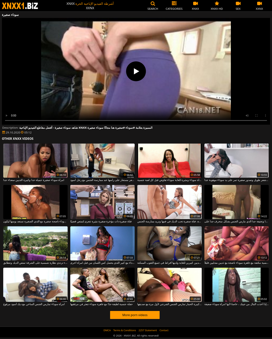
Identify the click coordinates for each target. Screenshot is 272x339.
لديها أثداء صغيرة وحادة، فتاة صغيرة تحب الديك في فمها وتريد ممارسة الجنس (169, 221)
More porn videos (134, 315)
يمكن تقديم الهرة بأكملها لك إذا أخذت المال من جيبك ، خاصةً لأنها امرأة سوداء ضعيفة (236, 304)
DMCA (107, 330)
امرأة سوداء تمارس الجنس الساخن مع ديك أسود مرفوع (34, 304)
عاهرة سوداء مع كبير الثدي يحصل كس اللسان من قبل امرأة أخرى (102, 262)
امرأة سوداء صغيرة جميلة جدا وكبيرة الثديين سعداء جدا (33, 180)
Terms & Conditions (124, 330)
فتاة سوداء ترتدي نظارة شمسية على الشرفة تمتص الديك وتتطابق (35, 262)
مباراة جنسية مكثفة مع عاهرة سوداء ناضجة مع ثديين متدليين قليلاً (236, 262)
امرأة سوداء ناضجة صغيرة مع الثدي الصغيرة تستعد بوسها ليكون (35, 221)
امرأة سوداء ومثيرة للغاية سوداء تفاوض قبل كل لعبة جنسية (169, 180)
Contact (163, 330)
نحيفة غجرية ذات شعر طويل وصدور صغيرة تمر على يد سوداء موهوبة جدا (236, 180)
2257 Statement (147, 330)
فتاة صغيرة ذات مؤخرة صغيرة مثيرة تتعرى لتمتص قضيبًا (101, 221)
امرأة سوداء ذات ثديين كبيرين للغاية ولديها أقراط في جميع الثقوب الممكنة (169, 262)
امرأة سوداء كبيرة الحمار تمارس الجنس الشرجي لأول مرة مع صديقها (169, 304)
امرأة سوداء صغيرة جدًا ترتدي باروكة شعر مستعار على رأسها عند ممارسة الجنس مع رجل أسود (102, 180)
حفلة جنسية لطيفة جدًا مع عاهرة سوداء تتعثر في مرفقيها (101, 304)
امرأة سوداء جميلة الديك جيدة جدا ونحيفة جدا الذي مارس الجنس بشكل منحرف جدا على (236, 221)
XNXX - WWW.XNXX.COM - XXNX (20, 5)
